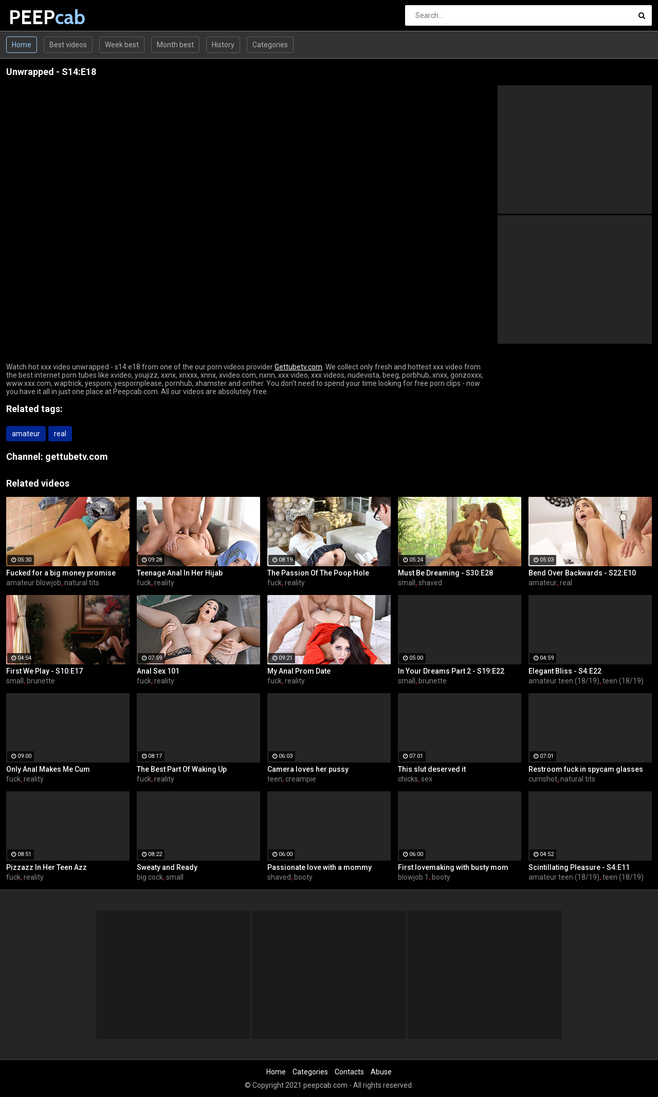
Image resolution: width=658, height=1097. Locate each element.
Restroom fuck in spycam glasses (585, 769)
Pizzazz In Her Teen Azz (46, 867)
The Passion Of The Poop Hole (318, 573)
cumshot (542, 779)
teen (274, 779)
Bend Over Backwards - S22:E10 (582, 573)
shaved (430, 583)
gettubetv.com (76, 456)
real (60, 434)
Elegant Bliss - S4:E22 (564, 671)
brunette (41, 681)
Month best (175, 45)
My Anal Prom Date (299, 671)
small (406, 583)
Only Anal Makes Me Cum (48, 769)
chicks (408, 779)
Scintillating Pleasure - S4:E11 (579, 867)
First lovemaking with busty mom (453, 867)
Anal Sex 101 (158, 671)
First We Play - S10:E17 (44, 671)
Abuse (381, 1072)
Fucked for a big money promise (61, 573)
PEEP (36, 17)
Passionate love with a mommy (319, 867)
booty (303, 877)
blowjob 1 (413, 877)
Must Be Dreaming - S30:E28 (445, 573)
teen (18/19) (623, 681)
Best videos (68, 45)
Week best (122, 45)
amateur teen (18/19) (563, 681)
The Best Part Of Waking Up (182, 769)
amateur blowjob (33, 583)
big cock (150, 877)
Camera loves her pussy (308, 769)
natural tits (81, 583)
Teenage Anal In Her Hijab (180, 573)
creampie (300, 779)
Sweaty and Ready (167, 867)
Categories (270, 45)
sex (426, 779)
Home (21, 45)
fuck (144, 583)
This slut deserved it (432, 769)
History (223, 45)
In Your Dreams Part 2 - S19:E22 (451, 671)
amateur (26, 434)
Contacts (349, 1072)
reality (164, 583)
